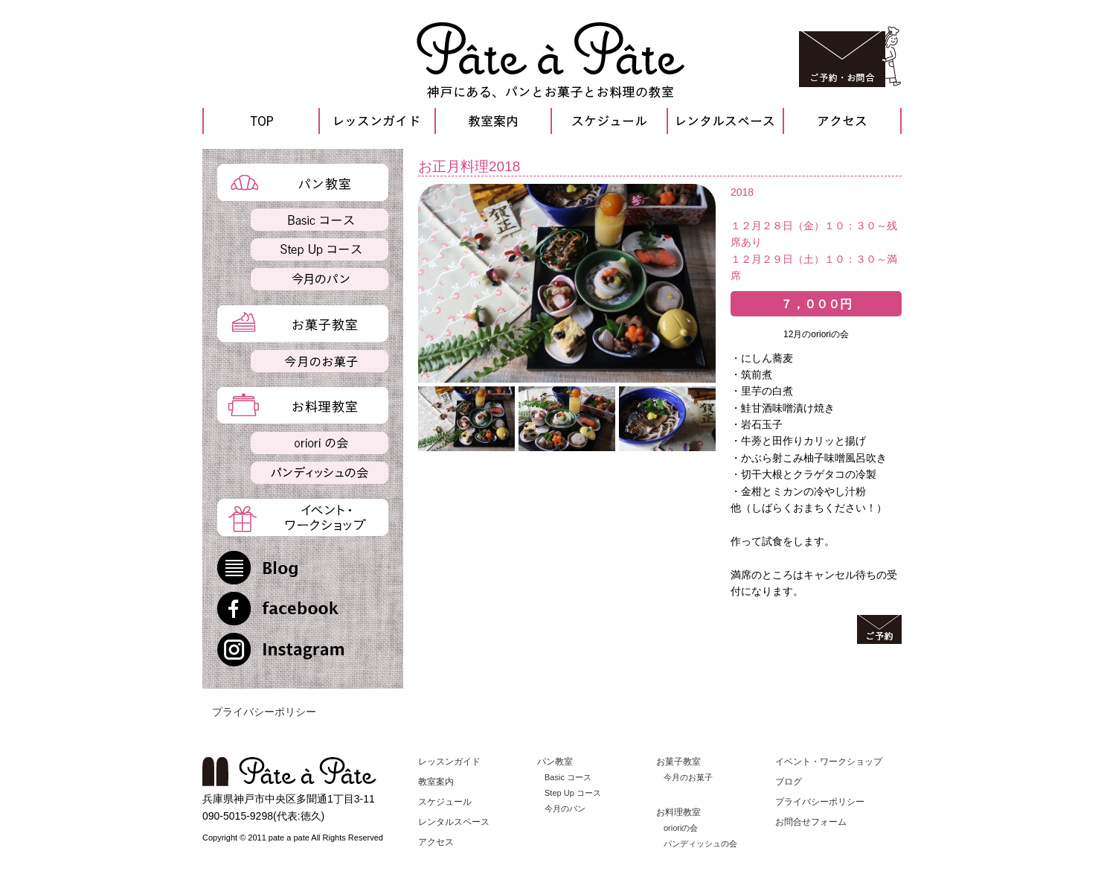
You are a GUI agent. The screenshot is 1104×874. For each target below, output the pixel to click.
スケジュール (445, 802)
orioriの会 (681, 827)
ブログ (788, 781)
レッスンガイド (449, 761)
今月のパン (565, 808)
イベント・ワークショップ (828, 761)
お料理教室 (678, 812)
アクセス (436, 842)
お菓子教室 (678, 761)
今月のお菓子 (688, 777)
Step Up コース (573, 792)
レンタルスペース (454, 822)
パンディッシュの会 (700, 843)
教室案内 (436, 781)
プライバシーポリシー (264, 712)
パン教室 (555, 761)
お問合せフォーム (811, 822)
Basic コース (568, 777)
